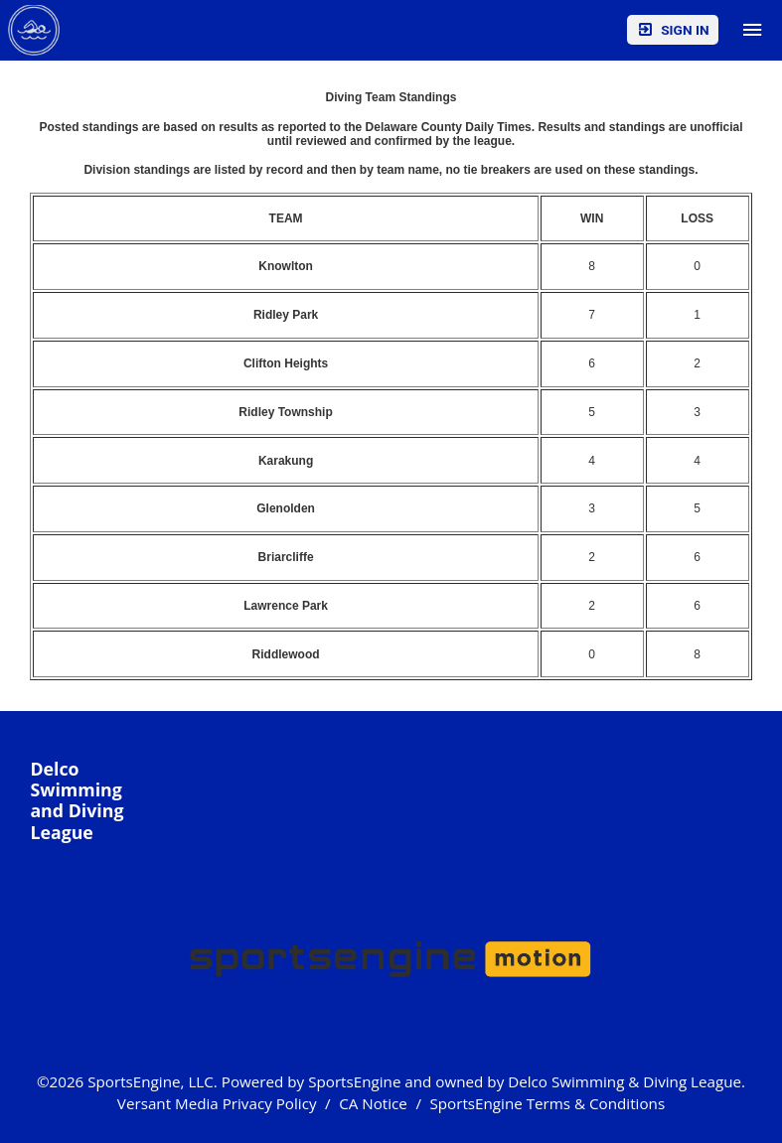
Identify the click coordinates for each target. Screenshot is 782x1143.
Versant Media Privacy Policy (217, 1103)
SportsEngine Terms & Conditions (547, 1103)
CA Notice (373, 1103)
